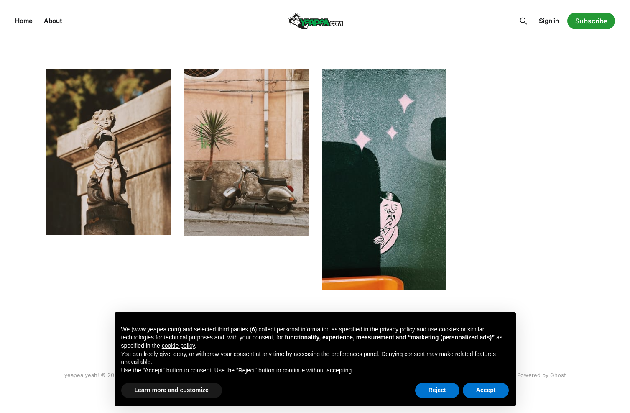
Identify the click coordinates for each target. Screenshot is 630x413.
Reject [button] (437, 390)
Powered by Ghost (541, 375)
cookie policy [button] (178, 345)
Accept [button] (486, 390)
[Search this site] (523, 21)
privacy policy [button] (397, 329)
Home (23, 21)
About (53, 21)
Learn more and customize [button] (172, 390)
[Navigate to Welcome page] (384, 179)
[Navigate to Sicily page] (246, 152)
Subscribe (591, 21)
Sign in (549, 21)
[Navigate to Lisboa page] (108, 152)
